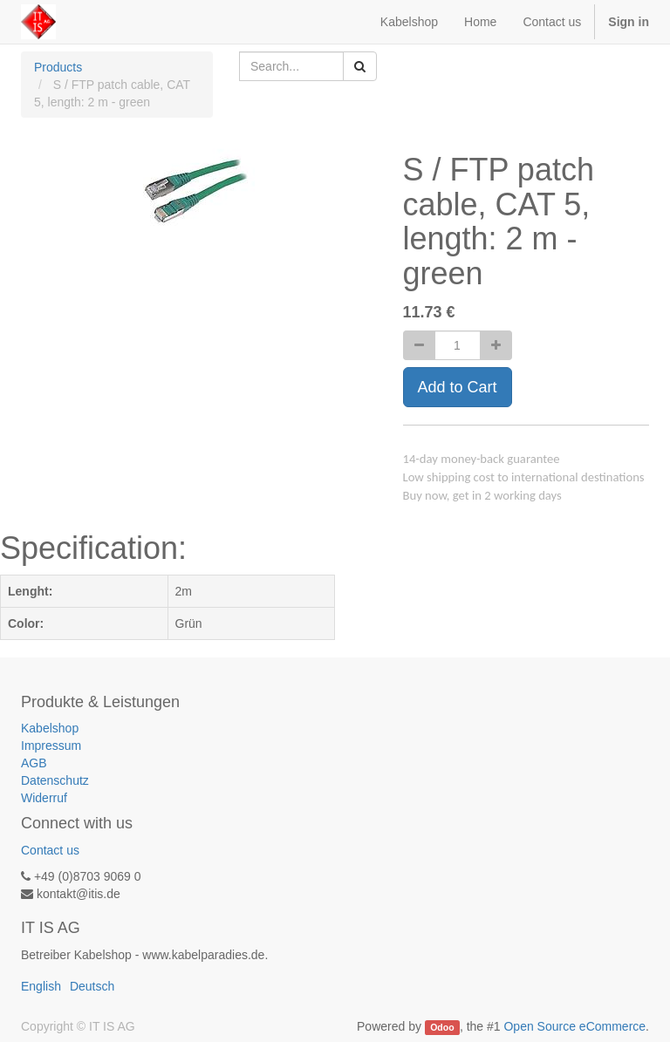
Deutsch (92, 986)
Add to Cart (457, 387)
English (41, 986)
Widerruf (44, 798)
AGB (34, 763)
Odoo (442, 1027)
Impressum (51, 746)
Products (58, 67)
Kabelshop (50, 728)
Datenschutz (55, 780)
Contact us (50, 850)
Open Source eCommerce (574, 1026)
